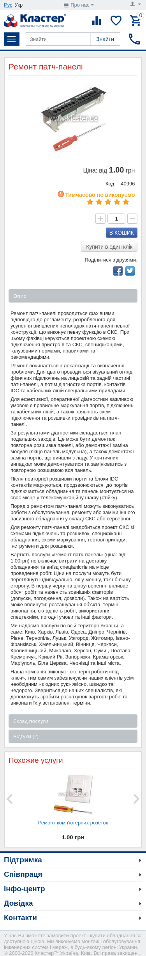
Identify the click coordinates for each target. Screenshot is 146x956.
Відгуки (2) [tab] (26, 736)
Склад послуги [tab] (30, 721)
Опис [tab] (19, 295)
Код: (111, 184)
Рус (8, 5)
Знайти (105, 39)
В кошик (121, 233)
